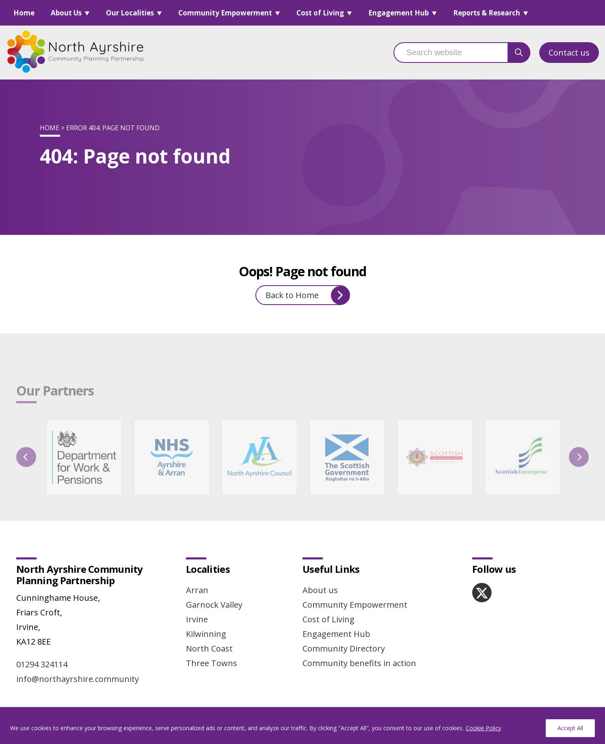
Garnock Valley (214, 604)
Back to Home (308, 295)
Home (24, 12)
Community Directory (343, 648)
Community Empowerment (225, 12)
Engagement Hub (398, 12)
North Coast (209, 648)
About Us (66, 12)
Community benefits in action (359, 663)
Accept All (570, 728)
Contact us (569, 52)
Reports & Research (486, 12)
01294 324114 (41, 664)
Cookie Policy (483, 728)
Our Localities (130, 12)
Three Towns (211, 663)
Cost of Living (320, 12)
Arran (197, 590)
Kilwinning (206, 633)
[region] (302, 725)
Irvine (197, 619)
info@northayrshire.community (77, 678)
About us (320, 590)
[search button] (519, 52)
